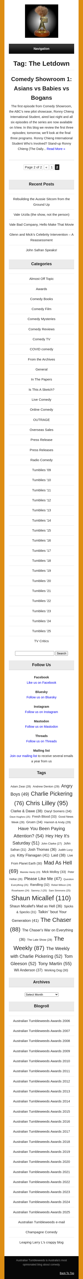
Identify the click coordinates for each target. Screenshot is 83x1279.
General (41, 369)
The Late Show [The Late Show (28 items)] (39, 939)
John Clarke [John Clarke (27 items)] (51, 843)
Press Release (41, 440)
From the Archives (41, 359)
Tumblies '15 (41, 530)
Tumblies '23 (41, 611)
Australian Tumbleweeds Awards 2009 (41, 1051)
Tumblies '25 (41, 631)
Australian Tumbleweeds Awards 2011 (41, 1071)
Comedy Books (41, 299)
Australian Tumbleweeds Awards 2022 (41, 1182)
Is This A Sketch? (41, 389)
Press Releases (41, 450)
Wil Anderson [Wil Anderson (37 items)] (28, 970)
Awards (41, 289)
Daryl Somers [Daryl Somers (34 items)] (57, 811)
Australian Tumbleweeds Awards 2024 (41, 1202)
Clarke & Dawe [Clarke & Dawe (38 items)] (26, 811)
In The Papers (41, 379)
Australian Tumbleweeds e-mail (41, 1222)
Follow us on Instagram (41, 712)
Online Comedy (41, 409)
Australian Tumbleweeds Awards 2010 (41, 1061)
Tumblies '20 (41, 581)
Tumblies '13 (41, 510)
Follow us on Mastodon (41, 726)
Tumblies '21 (41, 591)
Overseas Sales (41, 430)
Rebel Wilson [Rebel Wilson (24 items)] (61, 885)
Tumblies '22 (41, 601)
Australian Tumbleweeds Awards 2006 (41, 1021)
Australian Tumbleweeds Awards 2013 (41, 1091)
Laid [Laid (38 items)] (58, 855)
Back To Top (67, 1273)
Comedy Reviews (41, 329)
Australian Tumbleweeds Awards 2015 (41, 1111)
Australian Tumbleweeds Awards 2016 (41, 1121)
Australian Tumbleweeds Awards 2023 (41, 1192)
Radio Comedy (41, 460)
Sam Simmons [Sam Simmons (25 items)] (59, 890)
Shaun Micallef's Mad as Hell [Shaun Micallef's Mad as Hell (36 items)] (36, 906)
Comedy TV (41, 339)
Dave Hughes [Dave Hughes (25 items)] (20, 816)
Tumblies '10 (41, 480)
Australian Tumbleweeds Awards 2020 (41, 1161)
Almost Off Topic (41, 279)
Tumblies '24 (41, 621)
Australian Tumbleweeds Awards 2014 (41, 1101)
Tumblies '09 (41, 470)
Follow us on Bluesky (42, 697)
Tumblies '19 (41, 570)
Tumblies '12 (41, 500)
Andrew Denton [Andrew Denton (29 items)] (46, 786)
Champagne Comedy (42, 1232)
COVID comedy (41, 349)
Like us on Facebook (41, 682)
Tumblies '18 (41, 560)
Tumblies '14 (41, 520)
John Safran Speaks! (41, 250)
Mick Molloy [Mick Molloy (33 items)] (54, 872)
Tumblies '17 (41, 550)
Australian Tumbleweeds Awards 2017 (41, 1131)
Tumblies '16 (41, 540)
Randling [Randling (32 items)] (39, 885)
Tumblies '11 (41, 490)
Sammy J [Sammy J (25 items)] (39, 890)
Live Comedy (41, 399)
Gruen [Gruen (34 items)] (34, 822)
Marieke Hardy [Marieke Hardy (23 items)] (30, 872)
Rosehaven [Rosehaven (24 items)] (20, 890)
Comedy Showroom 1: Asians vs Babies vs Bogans (41, 88)
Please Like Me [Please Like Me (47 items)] (43, 878)
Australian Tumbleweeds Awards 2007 (41, 1031)
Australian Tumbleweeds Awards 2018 (41, 1142)
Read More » (56, 149)
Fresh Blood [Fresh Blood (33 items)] (44, 816)
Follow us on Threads (41, 741)
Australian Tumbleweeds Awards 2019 (41, 1151)
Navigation (42, 48)
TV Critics (41, 641)
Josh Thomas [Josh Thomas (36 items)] (42, 849)
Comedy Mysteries (42, 319)
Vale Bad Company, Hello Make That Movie (41, 224)
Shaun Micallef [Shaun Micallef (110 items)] (41, 898)
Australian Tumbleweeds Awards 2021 (41, 1172)
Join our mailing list (23, 756)
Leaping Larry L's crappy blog (41, 1242)
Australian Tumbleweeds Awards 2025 (41, 1212)
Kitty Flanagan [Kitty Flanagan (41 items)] (33, 855)
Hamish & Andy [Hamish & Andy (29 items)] (57, 822)
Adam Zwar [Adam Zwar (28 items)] (20, 786)
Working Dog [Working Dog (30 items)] (56, 970)
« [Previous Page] (46, 167)
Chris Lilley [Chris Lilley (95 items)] (47, 803)
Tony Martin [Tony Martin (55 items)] (55, 963)
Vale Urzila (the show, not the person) (41, 214)
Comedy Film (41, 309)
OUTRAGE (41, 420)
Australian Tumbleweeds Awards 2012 (41, 1081)
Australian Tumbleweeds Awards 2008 (41, 1041)
